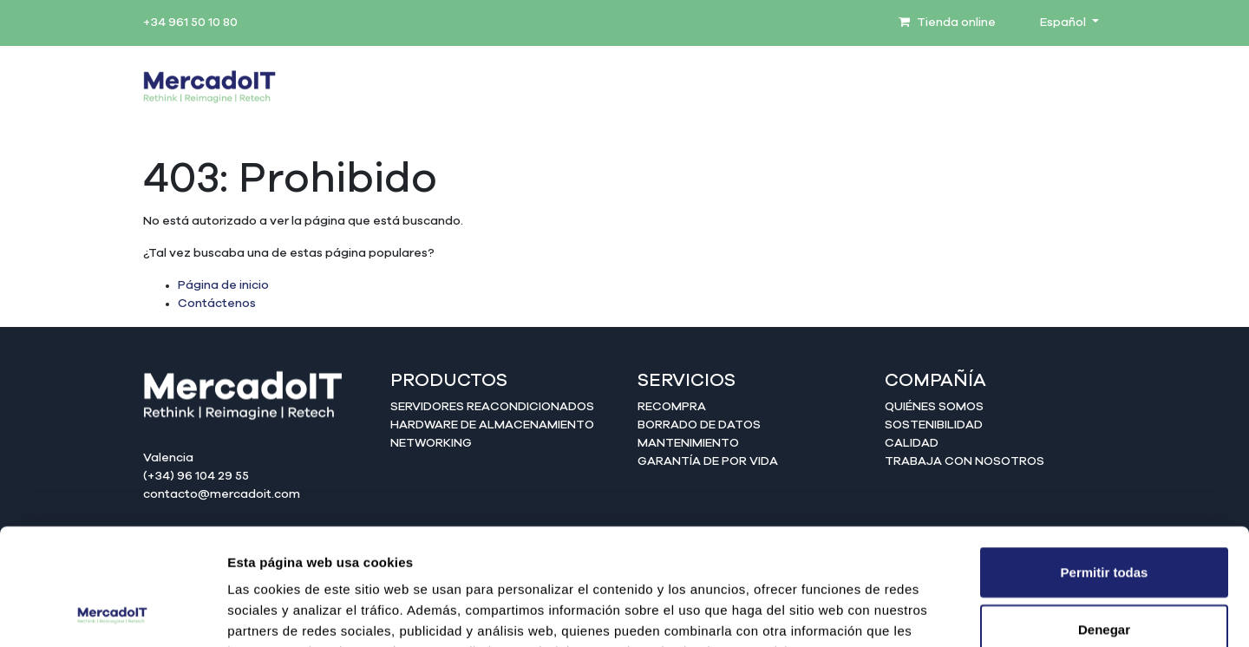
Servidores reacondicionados (492, 407)
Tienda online (947, 22)
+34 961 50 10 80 (190, 22)
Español (1064, 22)
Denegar (1104, 520)
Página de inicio (223, 285)
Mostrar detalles (939, 612)
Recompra (672, 407)
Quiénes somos (934, 407)
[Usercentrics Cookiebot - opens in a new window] (112, 613)
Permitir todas (1104, 462)
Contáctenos (217, 303)
